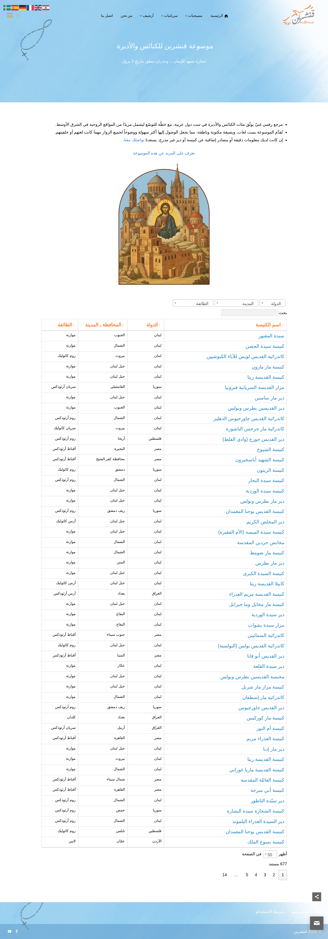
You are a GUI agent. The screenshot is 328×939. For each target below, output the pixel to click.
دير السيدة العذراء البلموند (258, 821)
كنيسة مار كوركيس (265, 718)
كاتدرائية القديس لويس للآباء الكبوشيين (245, 356)
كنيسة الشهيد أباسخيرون (259, 459)
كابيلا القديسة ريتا (267, 583)
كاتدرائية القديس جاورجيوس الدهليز (248, 418)
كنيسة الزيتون (270, 470)
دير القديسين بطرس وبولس (256, 408)
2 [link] (274, 875)
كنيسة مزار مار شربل (262, 687)
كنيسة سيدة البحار (266, 480)
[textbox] (277, 303)
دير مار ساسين (269, 398)
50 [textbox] (270, 855)
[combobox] (273, 303)
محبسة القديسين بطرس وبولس (252, 676)
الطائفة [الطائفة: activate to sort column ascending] (65, 325)
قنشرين (300, 931)
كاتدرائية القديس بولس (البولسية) (251, 646)
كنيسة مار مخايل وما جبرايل (256, 604)
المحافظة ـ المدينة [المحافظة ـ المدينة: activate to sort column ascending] (103, 325)
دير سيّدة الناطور (267, 800)
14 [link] (224, 875)
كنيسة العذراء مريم (265, 738)
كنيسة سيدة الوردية (265, 491)
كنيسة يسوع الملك (265, 842)
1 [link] (283, 875)
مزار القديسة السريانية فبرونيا (254, 387)
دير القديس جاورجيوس (261, 707)
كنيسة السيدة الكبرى (263, 573)
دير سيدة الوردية (267, 614)
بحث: (254, 312)
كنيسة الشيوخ (270, 449)
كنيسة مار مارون (268, 367)
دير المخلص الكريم (265, 522)
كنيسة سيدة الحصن (265, 346)
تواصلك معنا (135, 140)
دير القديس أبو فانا (265, 656)
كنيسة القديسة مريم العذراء (256, 594)
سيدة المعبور (271, 335)
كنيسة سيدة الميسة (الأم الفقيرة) (251, 532)
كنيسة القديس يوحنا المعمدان (255, 511)
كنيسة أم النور (270, 728)
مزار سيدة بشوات (266, 625)
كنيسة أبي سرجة (267, 790)
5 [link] (247, 875)
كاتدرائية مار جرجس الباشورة (255, 429)
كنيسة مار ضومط (267, 552)
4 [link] (256, 875)
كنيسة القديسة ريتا (265, 377)
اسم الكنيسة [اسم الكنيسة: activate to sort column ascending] (268, 325)
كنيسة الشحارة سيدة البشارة (255, 811)
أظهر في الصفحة (264, 854)
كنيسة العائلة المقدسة (262, 780)
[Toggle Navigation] (10, 16)
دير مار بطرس (269, 563)
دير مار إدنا (273, 749)
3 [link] (265, 875)
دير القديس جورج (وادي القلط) (253, 439)
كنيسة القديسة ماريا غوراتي (256, 769)
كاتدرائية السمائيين (266, 635)
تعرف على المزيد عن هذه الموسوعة (164, 153)
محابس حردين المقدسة (260, 542)
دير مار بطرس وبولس (262, 501)
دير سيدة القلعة (268, 666)
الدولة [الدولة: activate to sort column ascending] (152, 325)
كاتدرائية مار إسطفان (263, 697)
